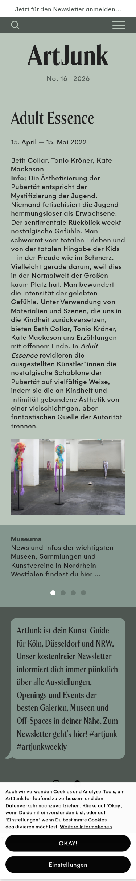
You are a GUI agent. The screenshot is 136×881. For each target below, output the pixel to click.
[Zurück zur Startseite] (68, 55)
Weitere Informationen (86, 824)
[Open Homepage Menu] (118, 25)
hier (79, 733)
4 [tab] (83, 592)
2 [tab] (63, 592)
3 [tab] (73, 592)
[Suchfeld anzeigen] (15, 25)
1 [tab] (52, 592)
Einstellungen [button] (68, 862)
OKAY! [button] (68, 840)
